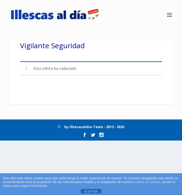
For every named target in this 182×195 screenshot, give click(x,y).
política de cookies (147, 182)
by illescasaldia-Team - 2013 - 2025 (94, 126)
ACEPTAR (91, 191)
